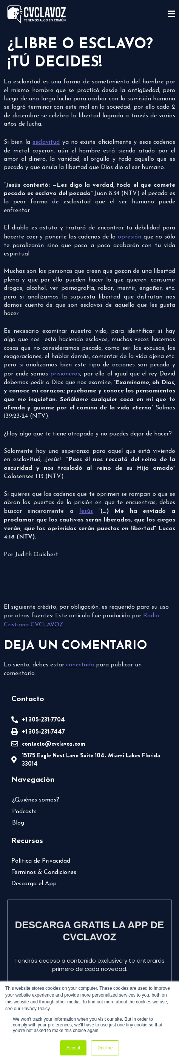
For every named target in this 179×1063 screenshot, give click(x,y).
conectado (80, 665)
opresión (129, 237)
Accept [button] (73, 1048)
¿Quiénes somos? (35, 800)
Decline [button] (105, 1048)
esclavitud (46, 142)
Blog (18, 823)
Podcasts (24, 812)
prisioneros (65, 374)
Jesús (86, 511)
